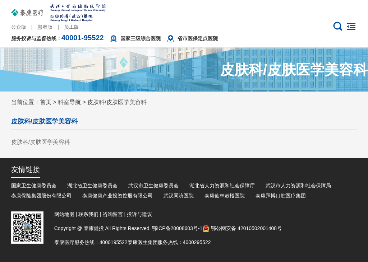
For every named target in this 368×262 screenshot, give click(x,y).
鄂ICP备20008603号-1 (177, 228)
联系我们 (88, 214)
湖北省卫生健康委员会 (92, 185)
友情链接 (25, 169)
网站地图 (64, 214)
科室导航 (69, 102)
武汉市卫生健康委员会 (153, 185)
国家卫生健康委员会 (33, 185)
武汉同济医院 (179, 195)
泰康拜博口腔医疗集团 (281, 195)
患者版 (44, 27)
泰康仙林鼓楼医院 (224, 195)
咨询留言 (113, 214)
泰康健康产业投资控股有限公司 (117, 195)
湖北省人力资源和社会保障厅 (222, 185)
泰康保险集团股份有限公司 (41, 195)
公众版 (18, 27)
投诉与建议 (139, 214)
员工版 (71, 27)
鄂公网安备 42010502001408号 (242, 228)
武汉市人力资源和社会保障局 (298, 185)
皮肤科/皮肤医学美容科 (116, 102)
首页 (45, 102)
